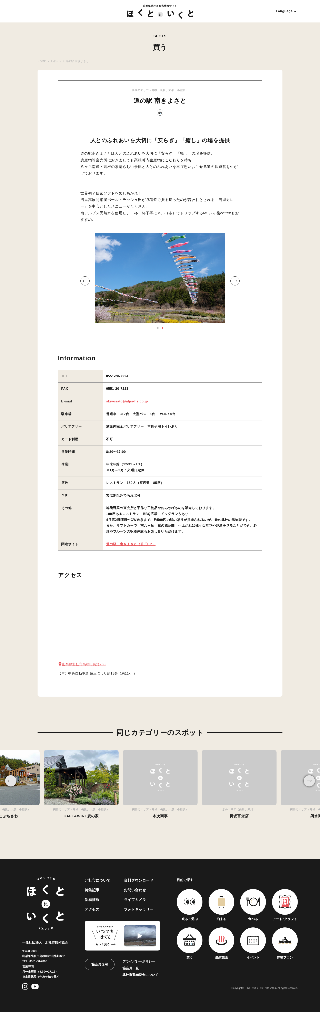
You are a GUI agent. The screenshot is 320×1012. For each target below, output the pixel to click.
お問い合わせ (135, 890)
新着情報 (92, 900)
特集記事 (92, 890)
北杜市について (97, 880)
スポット (55, 61)
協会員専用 (99, 964)
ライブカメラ (135, 900)
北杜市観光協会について (140, 974)
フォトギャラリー (138, 909)
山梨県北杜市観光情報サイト (160, 11)
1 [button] (158, 328)
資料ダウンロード (138, 880)
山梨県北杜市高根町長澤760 (84, 664)
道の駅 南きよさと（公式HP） (131, 544)
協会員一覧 (130, 968)
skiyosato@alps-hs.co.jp (127, 401)
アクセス (92, 909)
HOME (42, 61)
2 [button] (162, 328)
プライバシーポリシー (138, 961)
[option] (160, 278)
